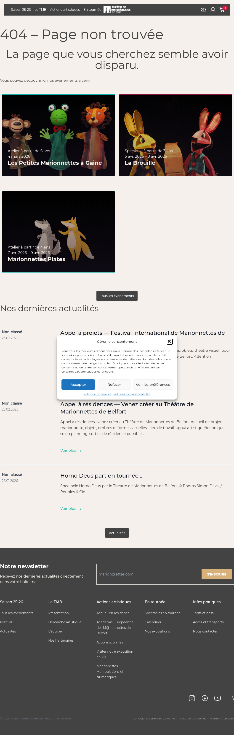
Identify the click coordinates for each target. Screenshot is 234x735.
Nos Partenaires (61, 640)
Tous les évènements (117, 296)
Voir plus (71, 450)
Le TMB (40, 10)
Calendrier (153, 622)
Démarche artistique (64, 622)
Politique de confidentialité (131, 394)
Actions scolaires (109, 642)
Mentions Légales (222, 718)
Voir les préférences (153, 384)
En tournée (92, 10)
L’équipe (55, 631)
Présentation (58, 613)
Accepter (78, 384)
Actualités (117, 533)
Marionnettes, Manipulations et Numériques (109, 671)
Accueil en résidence (112, 613)
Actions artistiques (65, 10)
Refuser (114, 384)
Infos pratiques (207, 602)
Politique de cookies (97, 394)
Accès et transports (208, 622)
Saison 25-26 (21, 10)
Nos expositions (157, 631)
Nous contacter (205, 631)
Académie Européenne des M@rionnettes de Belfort (114, 627)
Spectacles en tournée (163, 613)
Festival (6, 622)
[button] (170, 341)
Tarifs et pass (203, 613)
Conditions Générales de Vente (154, 718)
